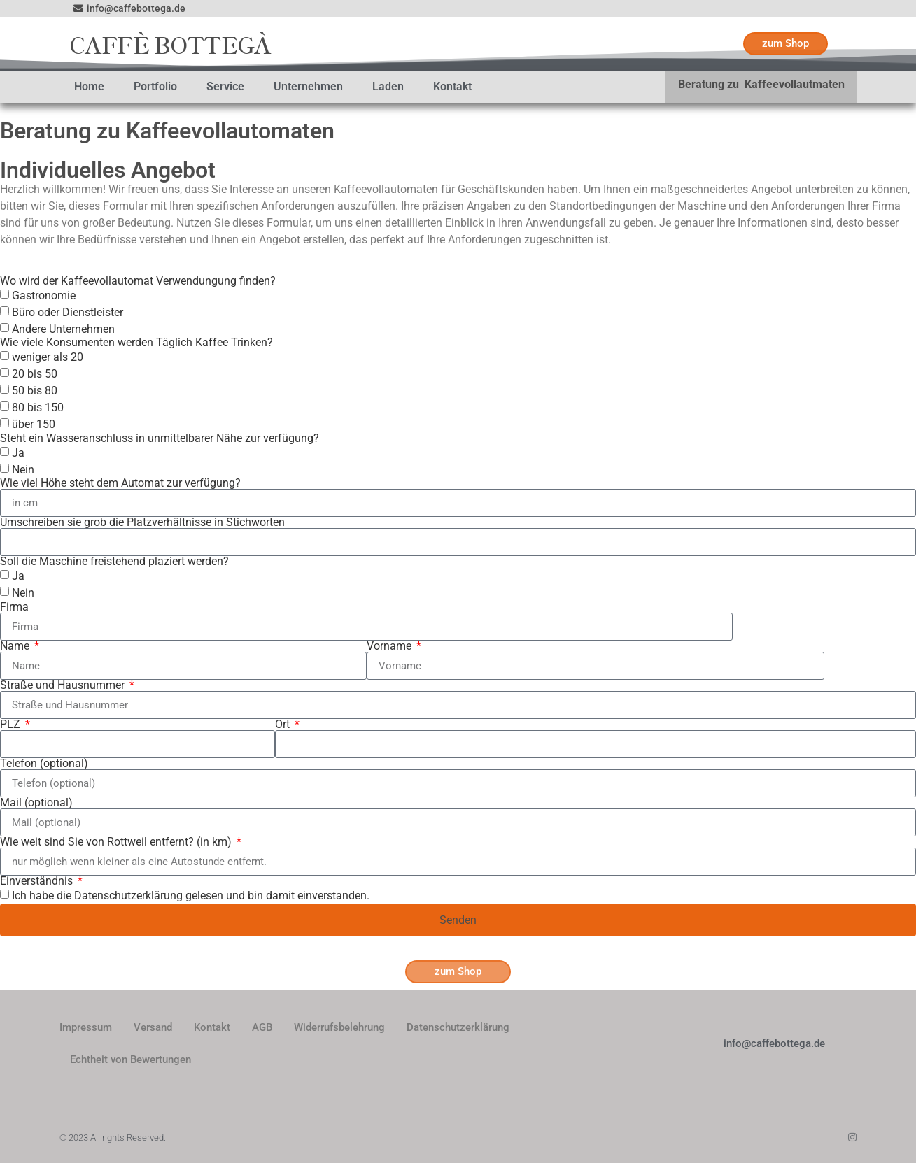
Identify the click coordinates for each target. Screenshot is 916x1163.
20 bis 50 (34, 373)
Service (225, 86)
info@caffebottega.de (774, 1043)
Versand (153, 1027)
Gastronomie (44, 295)
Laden (388, 86)
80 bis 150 (38, 407)
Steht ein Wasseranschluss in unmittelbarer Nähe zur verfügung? (159, 438)
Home (89, 86)
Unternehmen (308, 86)
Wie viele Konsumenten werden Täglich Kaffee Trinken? (136, 342)
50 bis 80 (34, 390)
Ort (284, 724)
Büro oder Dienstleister (67, 312)
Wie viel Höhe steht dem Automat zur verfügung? (120, 483)
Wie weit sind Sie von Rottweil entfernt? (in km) (117, 842)
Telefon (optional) (44, 763)
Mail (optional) (36, 802)
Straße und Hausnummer (63, 685)
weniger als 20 (47, 357)
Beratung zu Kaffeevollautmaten (761, 84)
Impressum (85, 1027)
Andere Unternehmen (63, 329)
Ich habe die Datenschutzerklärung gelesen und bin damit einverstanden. (190, 895)
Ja (18, 452)
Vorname (390, 646)
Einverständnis (38, 881)
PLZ (11, 724)
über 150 (33, 424)
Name (16, 646)
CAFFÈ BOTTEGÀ (170, 44)
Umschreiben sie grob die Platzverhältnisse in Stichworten (142, 522)
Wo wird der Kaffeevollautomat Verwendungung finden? (138, 281)
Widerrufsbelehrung (339, 1027)
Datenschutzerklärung (458, 1027)
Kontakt (452, 86)
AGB (262, 1027)
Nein (23, 469)
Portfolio (155, 86)
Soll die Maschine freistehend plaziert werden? (114, 561)
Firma (14, 607)
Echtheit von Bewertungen (130, 1059)
